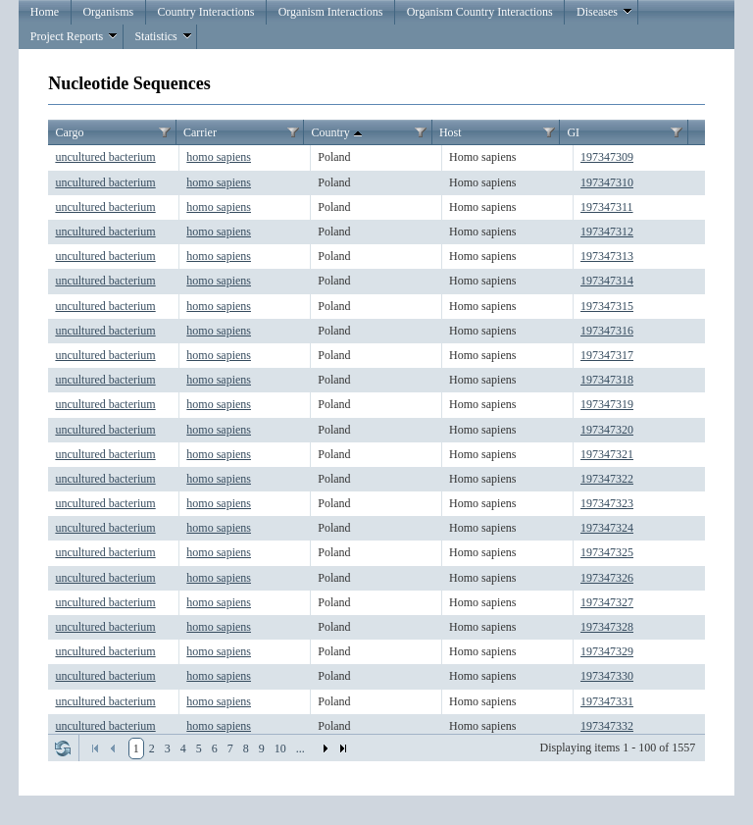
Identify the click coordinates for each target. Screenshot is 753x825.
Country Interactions (205, 12)
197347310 (606, 182)
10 (280, 748)
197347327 (606, 602)
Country (338, 133)
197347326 (606, 578)
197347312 (606, 231)
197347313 (606, 256)
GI (573, 132)
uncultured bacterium (105, 157)
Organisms (107, 12)
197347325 (606, 552)
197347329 (606, 651)
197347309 (606, 157)
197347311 (606, 207)
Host (450, 132)
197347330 (606, 676)
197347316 (606, 330)
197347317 (606, 355)
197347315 (606, 306)
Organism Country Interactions (480, 12)
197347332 (606, 726)
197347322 (606, 479)
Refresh (63, 748)
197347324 (606, 528)
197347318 (606, 380)
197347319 (606, 404)
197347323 (606, 503)
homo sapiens (218, 157)
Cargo (69, 132)
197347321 (606, 454)
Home (44, 12)
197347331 (606, 701)
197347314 (606, 280)
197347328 (606, 627)
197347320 (606, 430)
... (300, 748)
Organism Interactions (330, 12)
